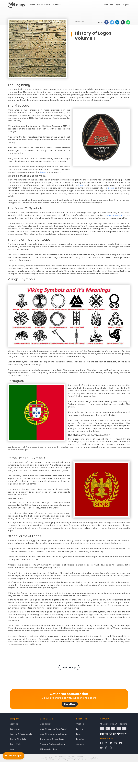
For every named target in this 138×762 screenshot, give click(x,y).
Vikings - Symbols (21, 279)
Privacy (73, 756)
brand (43, 172)
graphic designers (113, 215)
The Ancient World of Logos (29, 239)
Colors (111, 188)
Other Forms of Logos (24, 536)
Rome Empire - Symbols (26, 457)
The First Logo (18, 105)
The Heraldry (15, 498)
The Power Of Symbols (25, 208)
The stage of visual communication (89, 435)
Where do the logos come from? (27, 176)
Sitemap (80, 756)
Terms (66, 756)
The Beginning (19, 85)
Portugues (16, 381)
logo (80, 185)
